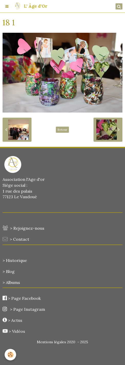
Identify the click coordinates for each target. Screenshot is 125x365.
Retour (62, 129)
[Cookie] (10, 354)
